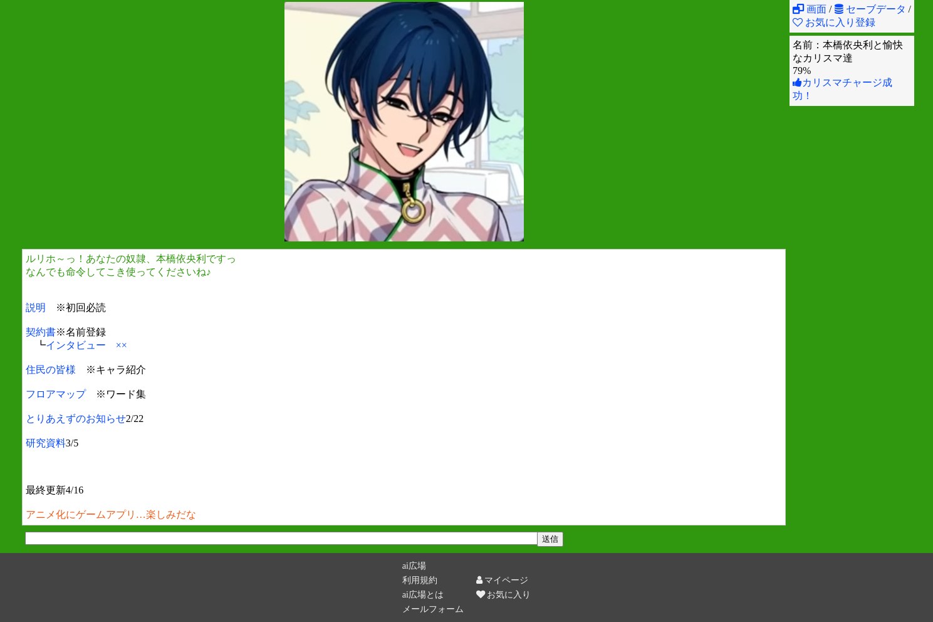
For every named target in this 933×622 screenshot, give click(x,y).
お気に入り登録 (834, 22)
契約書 (41, 332)
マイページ (502, 580)
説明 (36, 307)
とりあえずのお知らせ (76, 418)
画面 (809, 9)
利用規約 (419, 580)
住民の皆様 (51, 369)
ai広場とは (423, 594)
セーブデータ (870, 9)
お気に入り (503, 594)
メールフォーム (433, 609)
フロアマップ (56, 394)
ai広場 (414, 566)
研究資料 (46, 443)
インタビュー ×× (86, 345)
